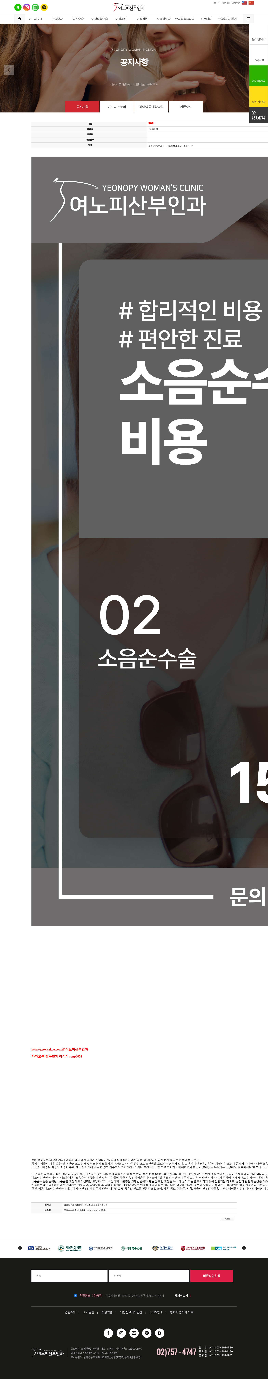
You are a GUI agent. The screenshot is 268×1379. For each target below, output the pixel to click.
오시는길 (236, 2)
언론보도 (186, 107)
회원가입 (226, 2)
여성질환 (142, 19)
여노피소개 (35, 19)
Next (244, 1248)
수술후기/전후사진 (227, 20)
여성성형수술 (99, 19)
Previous (20, 1248)
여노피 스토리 (117, 107)
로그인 (217, 2)
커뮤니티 (205, 19)
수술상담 (56, 19)
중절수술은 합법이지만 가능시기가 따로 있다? (85, 1210)
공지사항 (82, 107)
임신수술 (78, 19)
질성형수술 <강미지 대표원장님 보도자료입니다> (86, 1205)
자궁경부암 (163, 19)
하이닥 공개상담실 (151, 107)
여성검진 (120, 19)
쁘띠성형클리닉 (184, 19)
